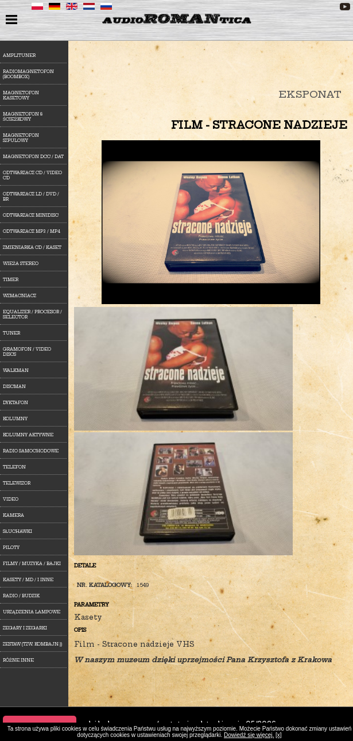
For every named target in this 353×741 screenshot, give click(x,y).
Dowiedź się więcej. (249, 735)
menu (13, 20)
